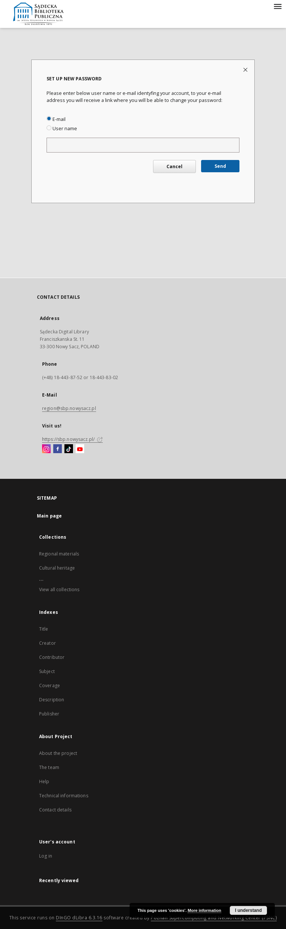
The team (49, 767)
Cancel (174, 166)
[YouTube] (80, 449)
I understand (248, 910)
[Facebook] (57, 449)
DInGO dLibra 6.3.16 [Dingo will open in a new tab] (79, 917)
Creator (47, 643)
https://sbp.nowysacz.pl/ (72, 439)
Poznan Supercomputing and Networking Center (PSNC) (214, 917)
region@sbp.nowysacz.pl (69, 408)
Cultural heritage (57, 568)
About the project (58, 753)
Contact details (55, 810)
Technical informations (63, 795)
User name (62, 128)
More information (204, 910)
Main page (49, 516)
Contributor (51, 657)
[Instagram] (46, 449)
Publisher (49, 714)
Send (220, 166)
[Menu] (277, 6)
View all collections (59, 589)
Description (51, 699)
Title (43, 629)
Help (44, 781)
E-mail (56, 119)
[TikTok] (68, 449)
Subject (47, 671)
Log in (45, 856)
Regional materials (59, 554)
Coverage (49, 685)
